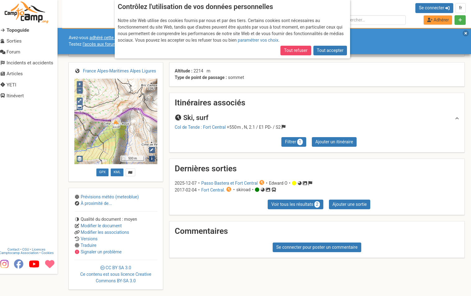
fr (460, 7)
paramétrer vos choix (258, 40)
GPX (102, 172)
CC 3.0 (115, 274)
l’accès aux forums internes (109, 44)
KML (116, 172)
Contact (18, 272)
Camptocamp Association (23, 275)
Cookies (52, 275)
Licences (43, 272)
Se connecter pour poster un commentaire (317, 247)
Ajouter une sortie (349, 204)
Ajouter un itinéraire (334, 141)
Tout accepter (330, 50)
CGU (30, 272)
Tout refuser (295, 50)
